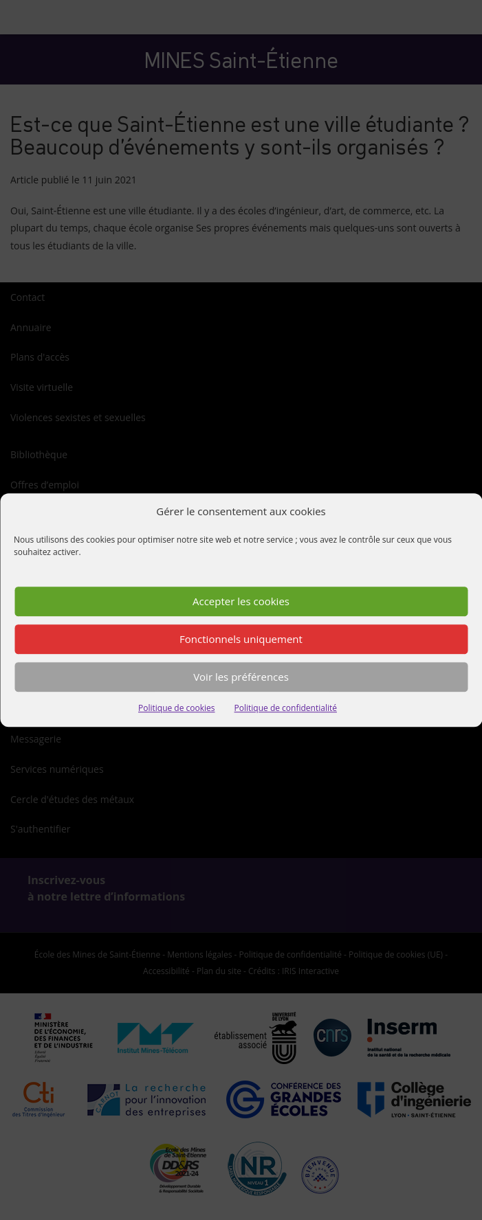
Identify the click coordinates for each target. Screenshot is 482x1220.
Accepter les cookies (241, 602)
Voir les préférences (241, 677)
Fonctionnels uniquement (241, 639)
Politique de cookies (176, 708)
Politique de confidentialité (285, 708)
